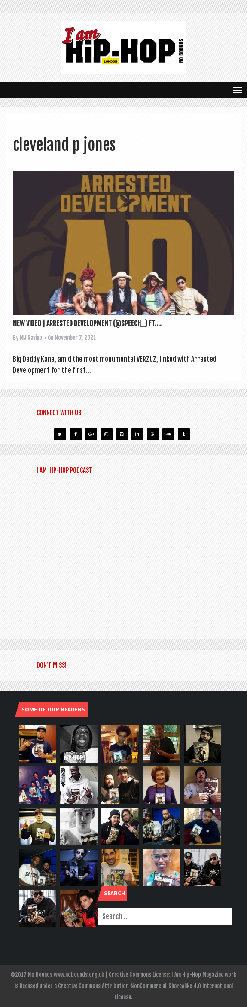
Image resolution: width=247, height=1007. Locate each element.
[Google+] (91, 434)
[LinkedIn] (137, 434)
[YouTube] (153, 434)
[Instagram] (107, 434)
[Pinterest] (122, 434)
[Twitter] (60, 434)
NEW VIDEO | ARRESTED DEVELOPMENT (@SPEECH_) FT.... (87, 323)
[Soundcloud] (168, 434)
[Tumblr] (184, 434)
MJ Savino (31, 337)
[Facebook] (76, 434)
